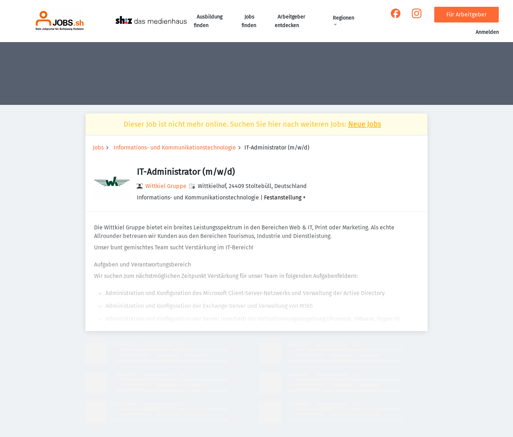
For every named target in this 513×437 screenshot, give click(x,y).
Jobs (98, 147)
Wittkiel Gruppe (165, 186)
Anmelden (487, 32)
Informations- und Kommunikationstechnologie (175, 147)
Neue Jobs (364, 124)
